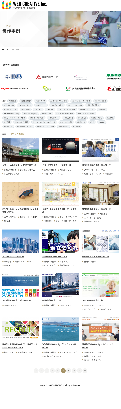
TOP (6, 49)
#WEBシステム (40, 101)
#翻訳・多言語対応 (93, 105)
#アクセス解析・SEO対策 (64, 114)
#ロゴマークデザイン (37, 118)
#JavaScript (82, 118)
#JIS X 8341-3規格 (66, 122)
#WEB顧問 (12, 101)
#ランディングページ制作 (67, 109)
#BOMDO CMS (9, 105)
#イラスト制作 (46, 114)
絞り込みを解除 (17, 134)
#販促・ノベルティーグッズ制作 (14, 118)
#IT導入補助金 (68, 118)
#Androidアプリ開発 (21, 122)
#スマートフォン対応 (75, 105)
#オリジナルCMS (100, 101)
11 (85, 370)
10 (79, 370)
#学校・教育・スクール (24, 126)
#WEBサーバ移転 (96, 118)
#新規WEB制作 (26, 101)
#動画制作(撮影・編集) (11, 114)
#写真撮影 (102, 109)
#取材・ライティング (87, 109)
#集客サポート (63, 126)
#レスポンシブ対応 (57, 105)
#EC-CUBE (50, 109)
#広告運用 (76, 126)
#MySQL (102, 122)
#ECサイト (38, 109)
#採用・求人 (8, 126)
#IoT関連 (7, 122)
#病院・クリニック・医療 (45, 126)
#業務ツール (81, 122)
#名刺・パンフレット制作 (86, 114)
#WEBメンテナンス (25, 105)
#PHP (92, 122)
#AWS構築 (110, 118)
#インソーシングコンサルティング (44, 122)
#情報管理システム (10, 109)
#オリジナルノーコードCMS (81, 101)
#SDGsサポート (54, 118)
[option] (53, 82)
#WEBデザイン (41, 105)
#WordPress (26, 109)
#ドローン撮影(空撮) (30, 114)
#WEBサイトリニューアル (58, 101)
